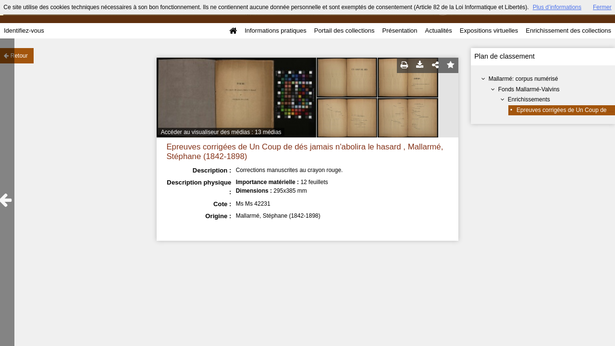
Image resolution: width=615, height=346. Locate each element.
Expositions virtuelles (489, 30)
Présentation (399, 30)
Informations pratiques (276, 30)
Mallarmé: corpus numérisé (523, 78)
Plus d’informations (557, 7)
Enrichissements (529, 99)
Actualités (438, 30)
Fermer (602, 7)
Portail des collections (344, 30)
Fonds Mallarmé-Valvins (529, 89)
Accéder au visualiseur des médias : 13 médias (221, 132)
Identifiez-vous (24, 30)
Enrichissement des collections (568, 30)
